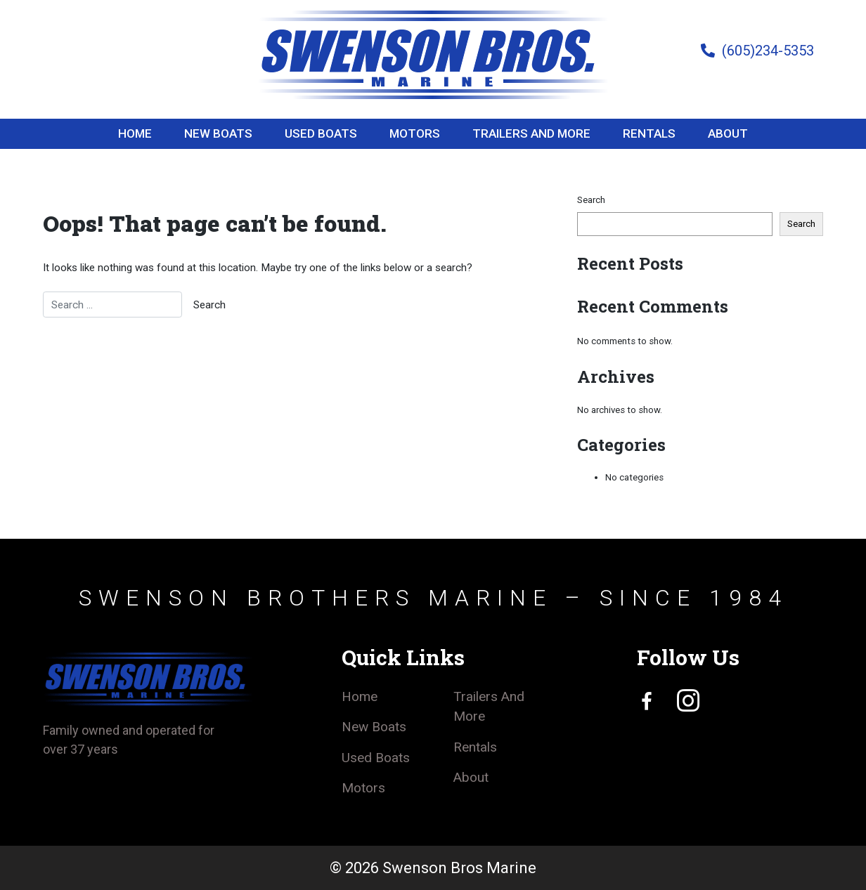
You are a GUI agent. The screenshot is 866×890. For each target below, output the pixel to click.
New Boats (218, 133)
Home (135, 133)
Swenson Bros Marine (459, 868)
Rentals (649, 133)
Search (591, 200)
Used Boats (321, 133)
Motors (414, 133)
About (728, 133)
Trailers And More (531, 133)
